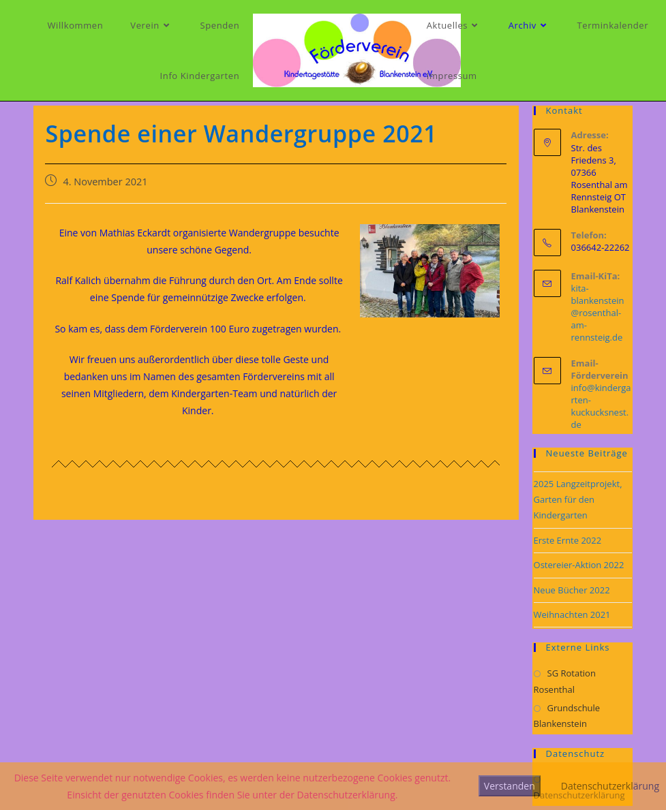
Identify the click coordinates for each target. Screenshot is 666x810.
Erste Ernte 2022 (568, 540)
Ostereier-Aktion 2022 (579, 565)
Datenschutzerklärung (610, 785)
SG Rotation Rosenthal (565, 681)
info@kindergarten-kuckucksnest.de (601, 406)
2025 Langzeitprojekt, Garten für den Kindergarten (578, 500)
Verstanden (509, 785)
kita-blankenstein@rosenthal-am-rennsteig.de (597, 312)
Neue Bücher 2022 (572, 590)
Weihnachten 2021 (572, 614)
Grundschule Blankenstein (567, 716)
